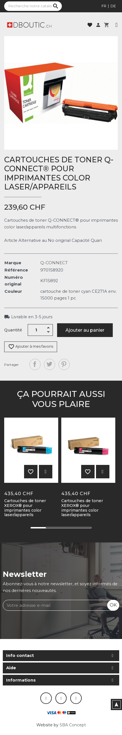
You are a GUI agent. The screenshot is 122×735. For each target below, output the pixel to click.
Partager (35, 364)
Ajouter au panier (84, 330)
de (113, 6)
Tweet (49, 364)
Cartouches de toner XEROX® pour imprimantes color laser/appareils (25, 507)
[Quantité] (36, 330)
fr (104, 6)
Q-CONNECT (54, 262)
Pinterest (64, 364)
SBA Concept (73, 724)
